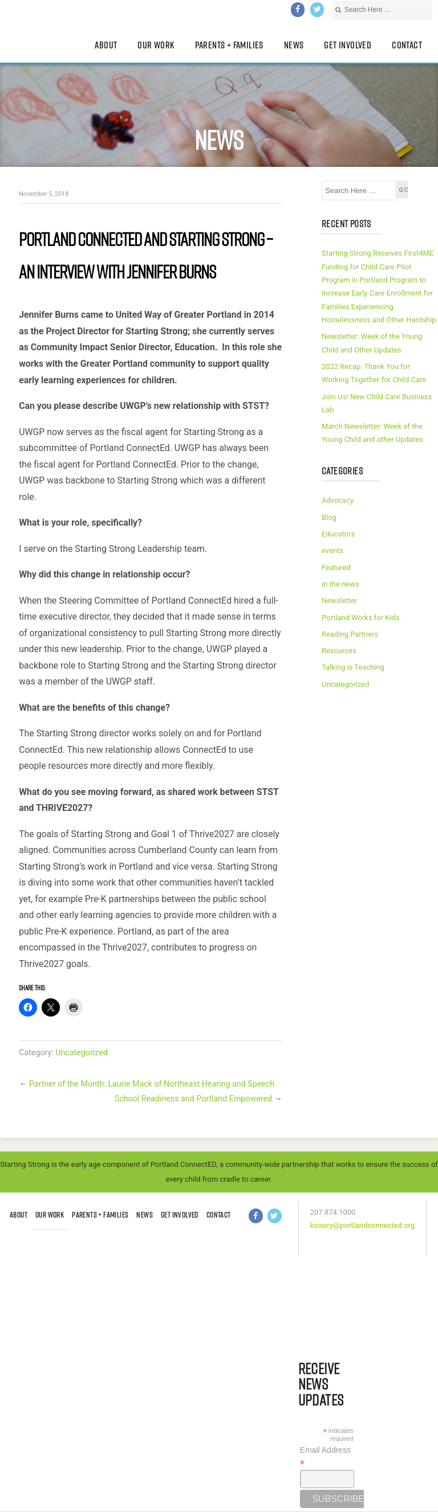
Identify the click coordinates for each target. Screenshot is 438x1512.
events (332, 550)
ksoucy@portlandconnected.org (362, 1225)
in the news (340, 584)
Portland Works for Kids (361, 617)
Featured (336, 567)
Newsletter (339, 600)
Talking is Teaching (353, 667)
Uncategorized (81, 1052)
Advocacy (338, 500)
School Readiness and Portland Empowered (193, 1098)
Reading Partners (350, 634)
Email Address (325, 1456)
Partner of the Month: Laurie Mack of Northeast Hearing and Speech (151, 1083)
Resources (339, 650)
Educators (338, 534)
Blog (329, 517)
